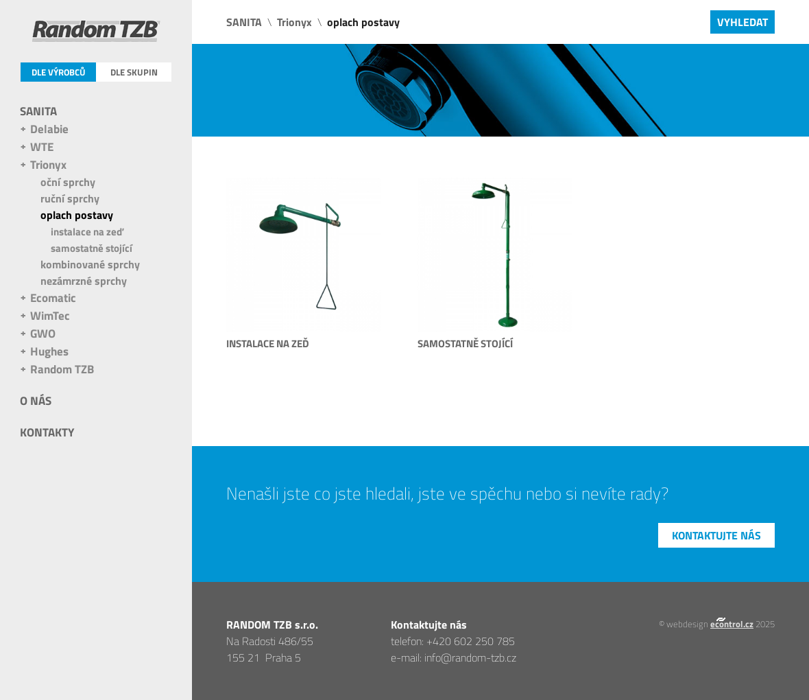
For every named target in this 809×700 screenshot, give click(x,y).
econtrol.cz (731, 624)
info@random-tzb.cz (470, 657)
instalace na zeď (87, 232)
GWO (43, 333)
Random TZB (62, 369)
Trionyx (48, 165)
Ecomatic (53, 298)
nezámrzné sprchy (83, 280)
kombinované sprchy (90, 264)
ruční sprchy (69, 198)
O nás (35, 401)
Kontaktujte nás (716, 535)
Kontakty (47, 432)
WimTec (50, 316)
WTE (41, 147)
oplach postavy (76, 215)
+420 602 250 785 (470, 641)
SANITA (38, 111)
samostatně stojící (91, 248)
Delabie (49, 129)
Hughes (49, 351)
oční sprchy (67, 182)
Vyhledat (742, 22)
